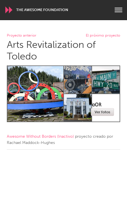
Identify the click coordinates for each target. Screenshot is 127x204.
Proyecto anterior (21, 35)
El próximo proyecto (103, 35)
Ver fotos (102, 112)
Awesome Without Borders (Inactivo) (40, 136)
